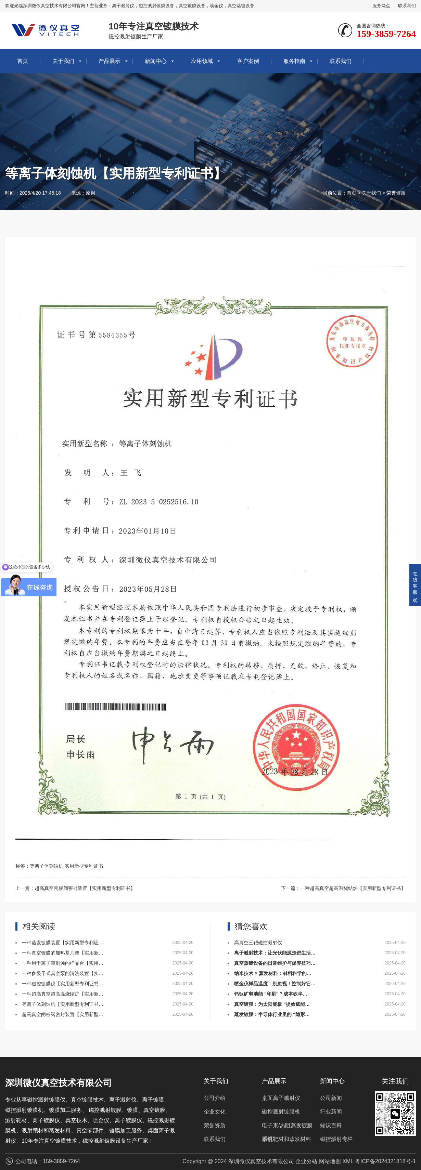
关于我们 (63, 61)
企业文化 (215, 1112)
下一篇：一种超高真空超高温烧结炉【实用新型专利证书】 (343, 888)
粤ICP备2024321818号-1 (385, 1161)
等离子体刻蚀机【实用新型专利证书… (62, 1004)
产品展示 (109, 61)
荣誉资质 (396, 193)
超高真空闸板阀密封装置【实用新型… (62, 1014)
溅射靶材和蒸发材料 (286, 1139)
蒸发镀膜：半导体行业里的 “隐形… (272, 1014)
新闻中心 (156, 61)
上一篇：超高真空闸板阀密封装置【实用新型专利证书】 (75, 888)
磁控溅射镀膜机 (281, 1112)
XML (347, 1161)
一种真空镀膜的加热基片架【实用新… (62, 953)
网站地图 (330, 1161)
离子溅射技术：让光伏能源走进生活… (275, 953)
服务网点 (381, 5)
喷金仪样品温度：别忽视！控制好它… (275, 983)
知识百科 (331, 1125)
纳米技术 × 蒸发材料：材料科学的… (272, 973)
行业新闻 (331, 1112)
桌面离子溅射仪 (281, 1098)
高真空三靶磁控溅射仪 (258, 942)
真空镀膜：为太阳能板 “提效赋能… (272, 1004)
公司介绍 (215, 1098)
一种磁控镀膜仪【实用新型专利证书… (62, 983)
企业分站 (306, 1161)
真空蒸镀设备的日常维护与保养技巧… (275, 963)
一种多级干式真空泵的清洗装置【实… (62, 973)
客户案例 (248, 61)
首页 (22, 61)
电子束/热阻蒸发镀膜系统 (287, 1127)
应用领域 (202, 61)
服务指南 (294, 61)
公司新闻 (331, 1098)
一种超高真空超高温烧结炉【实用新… (62, 994)
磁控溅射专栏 (336, 1139)
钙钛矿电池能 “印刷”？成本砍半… (270, 994)
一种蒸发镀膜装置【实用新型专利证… (62, 942)
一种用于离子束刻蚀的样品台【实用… (62, 963)
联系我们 (407, 5)
